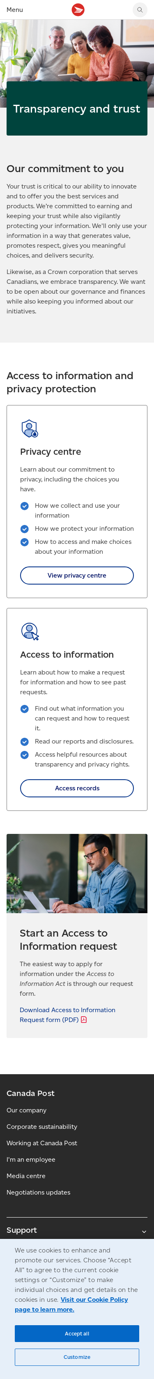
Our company (26, 1110)
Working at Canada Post (42, 1143)
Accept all (77, 1334)
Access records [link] (77, 788)
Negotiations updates (38, 1192)
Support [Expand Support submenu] (77, 1230)
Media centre (26, 1176)
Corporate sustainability (42, 1126)
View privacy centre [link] (77, 575)
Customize (77, 1357)
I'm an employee (31, 1159)
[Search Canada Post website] (140, 9)
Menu (15, 10)
